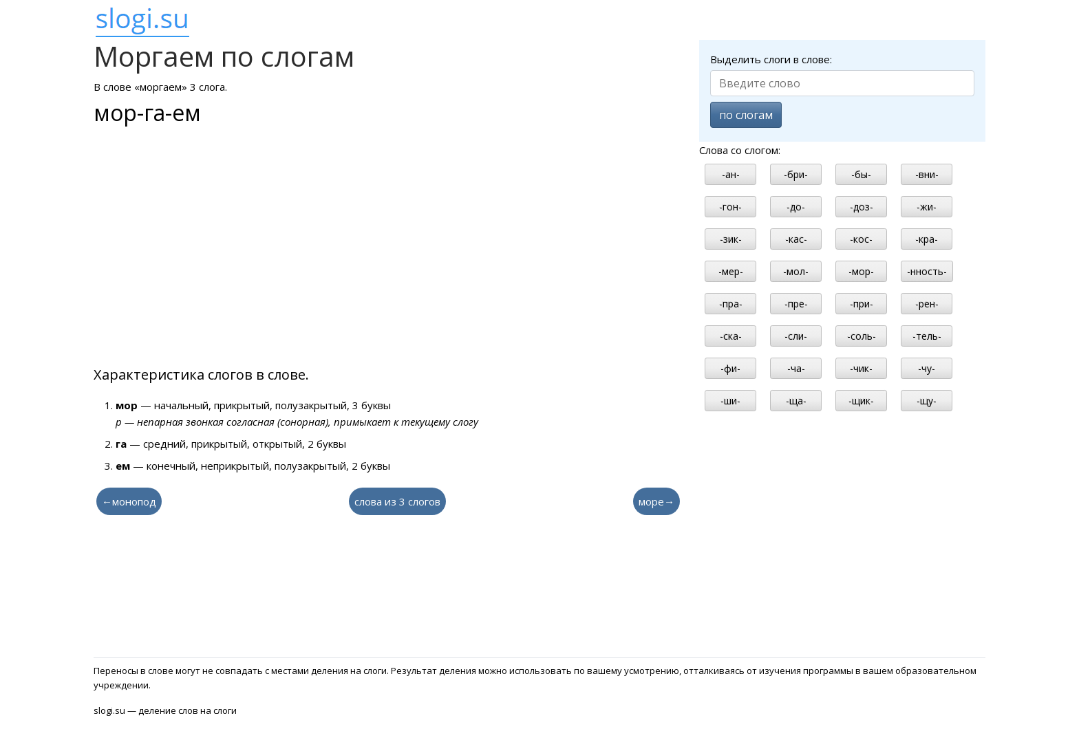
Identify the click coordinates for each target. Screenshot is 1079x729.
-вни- (927, 174)
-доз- (861, 206)
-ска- (731, 335)
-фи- (730, 368)
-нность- (927, 271)
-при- (861, 303)
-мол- (796, 271)
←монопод (129, 501)
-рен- (927, 303)
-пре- (796, 303)
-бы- (861, 174)
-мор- (861, 271)
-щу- (927, 400)
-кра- (926, 239)
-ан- (731, 174)
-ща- (796, 400)
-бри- (796, 174)
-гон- (730, 206)
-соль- (861, 335)
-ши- (730, 400)
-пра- (731, 303)
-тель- (926, 335)
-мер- (730, 271)
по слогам (746, 114)
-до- (796, 206)
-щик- (861, 400)
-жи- (927, 206)
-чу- (926, 368)
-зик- (731, 239)
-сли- (795, 335)
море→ (656, 501)
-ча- (796, 368)
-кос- (861, 239)
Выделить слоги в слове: (771, 59)
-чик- (861, 368)
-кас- (796, 239)
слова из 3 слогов (397, 501)
